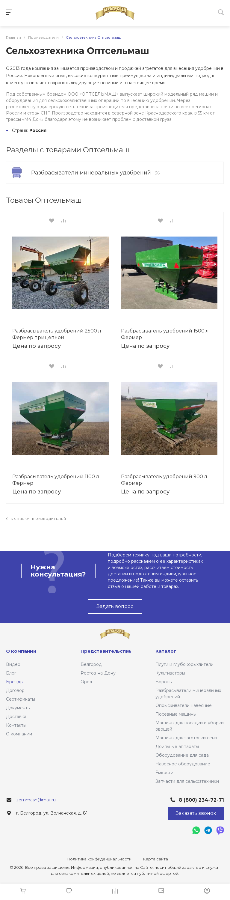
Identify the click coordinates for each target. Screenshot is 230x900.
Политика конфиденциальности (99, 859)
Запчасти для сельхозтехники (187, 781)
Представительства (106, 651)
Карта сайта (155, 859)
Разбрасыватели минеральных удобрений (95, 172)
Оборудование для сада (182, 755)
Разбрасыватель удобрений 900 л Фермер (164, 480)
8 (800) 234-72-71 (201, 800)
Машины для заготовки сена (186, 738)
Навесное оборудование (182, 764)
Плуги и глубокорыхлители (184, 664)
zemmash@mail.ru (36, 800)
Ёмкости (164, 772)
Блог (11, 673)
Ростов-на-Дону (98, 673)
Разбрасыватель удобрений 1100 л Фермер (55, 480)
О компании (19, 734)
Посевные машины (175, 714)
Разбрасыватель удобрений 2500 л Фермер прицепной (56, 334)
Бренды (14, 681)
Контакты (16, 725)
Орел (86, 681)
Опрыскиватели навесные (183, 705)
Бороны (163, 681)
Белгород (91, 664)
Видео (13, 664)
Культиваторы (170, 673)
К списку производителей (36, 519)
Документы (18, 708)
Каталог (165, 651)
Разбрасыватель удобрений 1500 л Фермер (165, 334)
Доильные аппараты (177, 746)
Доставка (16, 716)
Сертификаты (20, 699)
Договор (15, 690)
